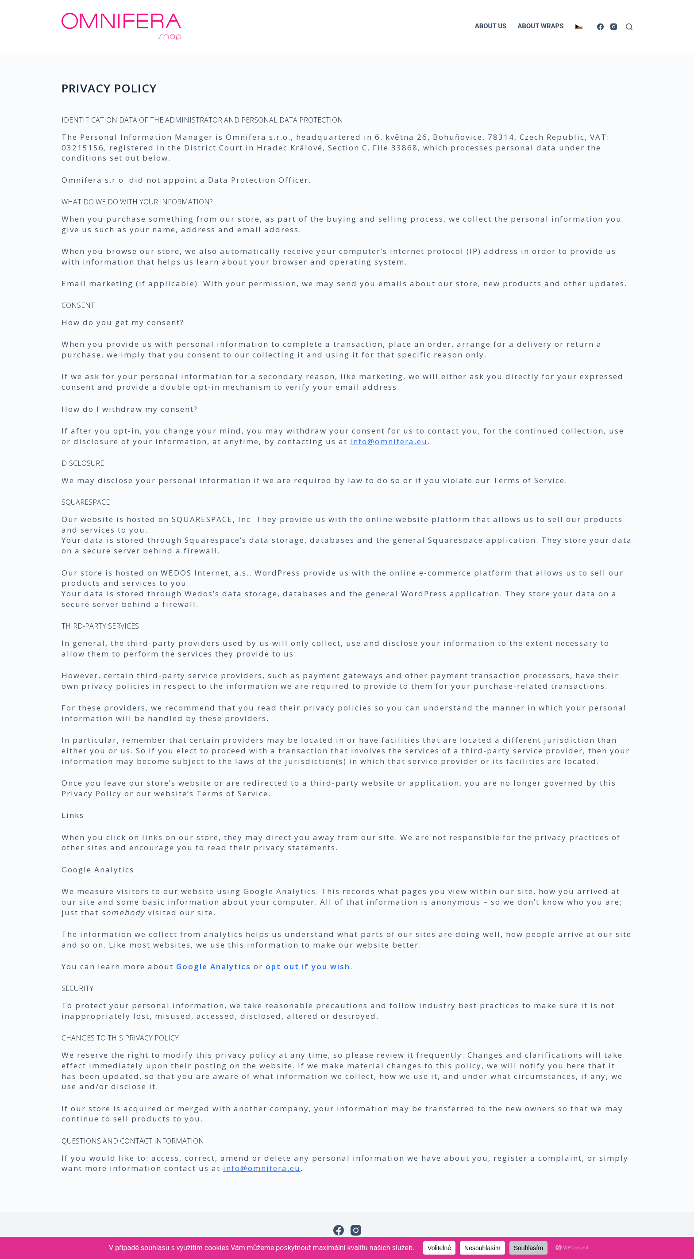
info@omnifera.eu (389, 441)
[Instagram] (613, 26)
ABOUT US (491, 26)
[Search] (629, 26)
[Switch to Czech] (578, 26)
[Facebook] (600, 26)
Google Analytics (213, 966)
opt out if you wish (308, 966)
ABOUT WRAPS (540, 26)
